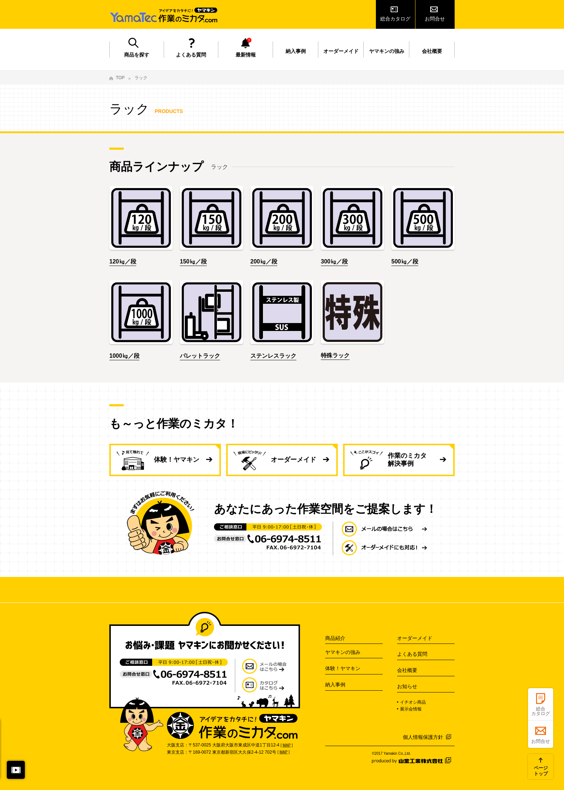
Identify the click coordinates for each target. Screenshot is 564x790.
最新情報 (246, 55)
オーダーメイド (341, 51)
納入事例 (296, 51)
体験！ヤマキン (176, 459)
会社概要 (432, 51)
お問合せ (435, 19)
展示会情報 (411, 709)
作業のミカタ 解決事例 (407, 459)
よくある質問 (191, 55)
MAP (287, 745)
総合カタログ (395, 19)
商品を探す (136, 55)
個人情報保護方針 (423, 737)
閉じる (16, 770)
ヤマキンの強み (386, 51)
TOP (120, 77)
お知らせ (407, 686)
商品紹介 (335, 638)
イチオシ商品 (413, 702)
